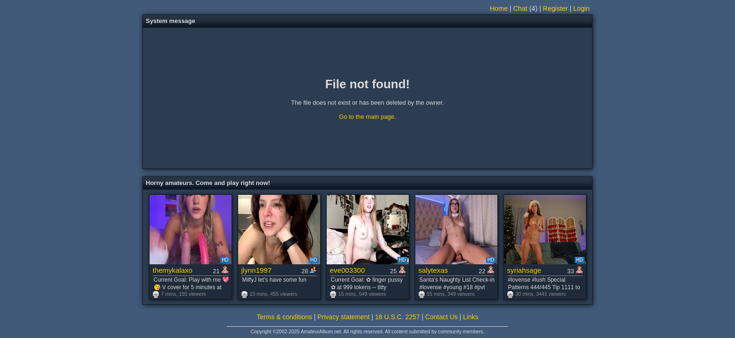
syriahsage (524, 270)
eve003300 (347, 270)
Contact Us (441, 317)
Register (555, 8)
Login (581, 8)
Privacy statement (343, 317)
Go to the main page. (367, 116)
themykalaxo (173, 270)
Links (471, 317)
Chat (520, 8)
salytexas (433, 270)
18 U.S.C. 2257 (397, 317)
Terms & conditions (284, 317)
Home (499, 8)
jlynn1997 (256, 270)
